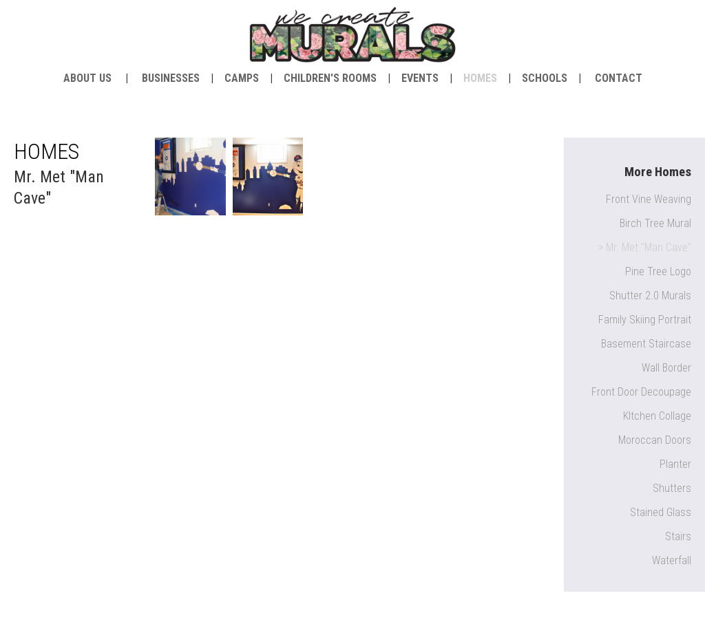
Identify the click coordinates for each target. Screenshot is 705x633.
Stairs (678, 536)
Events (420, 78)
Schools (544, 78)
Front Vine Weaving (648, 199)
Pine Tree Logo (658, 271)
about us (87, 78)
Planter (675, 464)
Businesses (171, 78)
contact (618, 78)
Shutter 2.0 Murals (650, 295)
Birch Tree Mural (655, 223)
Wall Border (666, 367)
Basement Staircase (646, 343)
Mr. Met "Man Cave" (648, 247)
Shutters (672, 488)
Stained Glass (660, 512)
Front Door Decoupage (641, 391)
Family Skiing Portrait (644, 319)
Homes (480, 78)
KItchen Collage (657, 415)
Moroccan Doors (654, 440)
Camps (241, 78)
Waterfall (671, 560)
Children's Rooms (330, 78)
